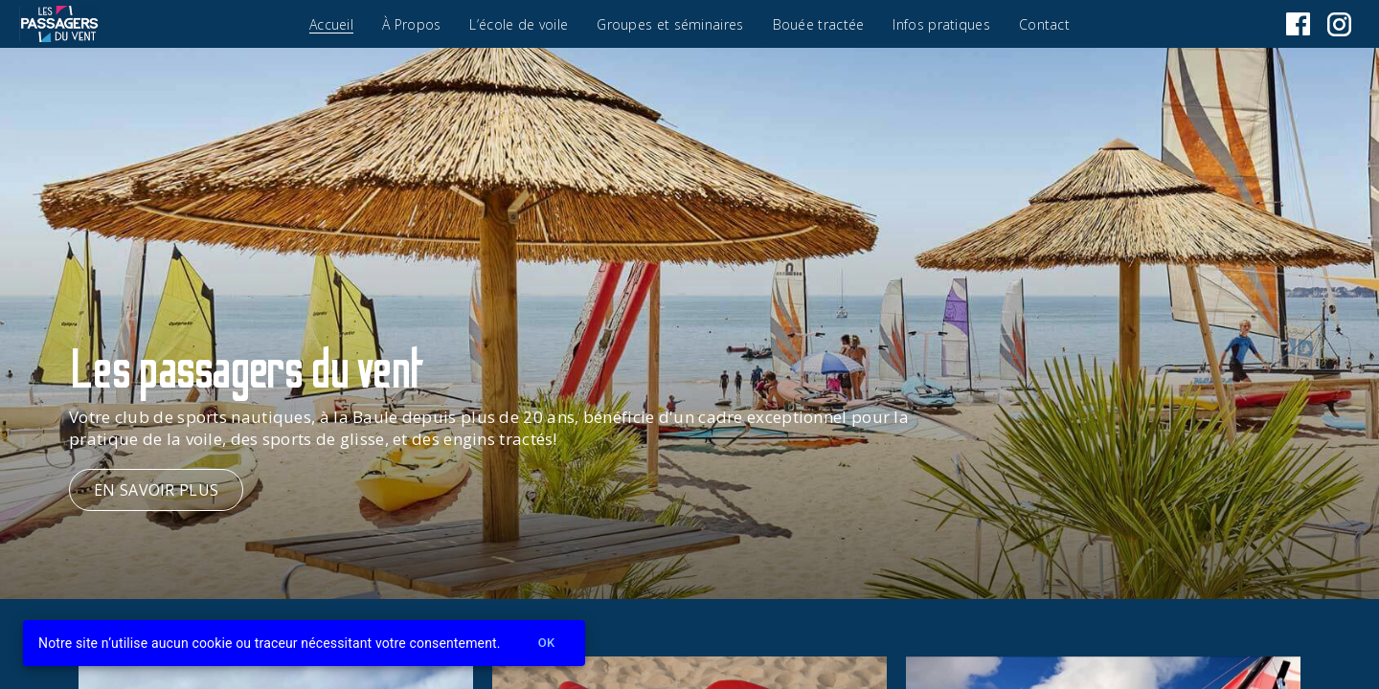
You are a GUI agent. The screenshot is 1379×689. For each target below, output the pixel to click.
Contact (1044, 24)
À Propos (411, 24)
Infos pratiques (941, 24)
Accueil (331, 24)
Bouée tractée (819, 24)
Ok (546, 643)
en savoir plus (156, 489)
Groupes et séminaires (670, 24)
